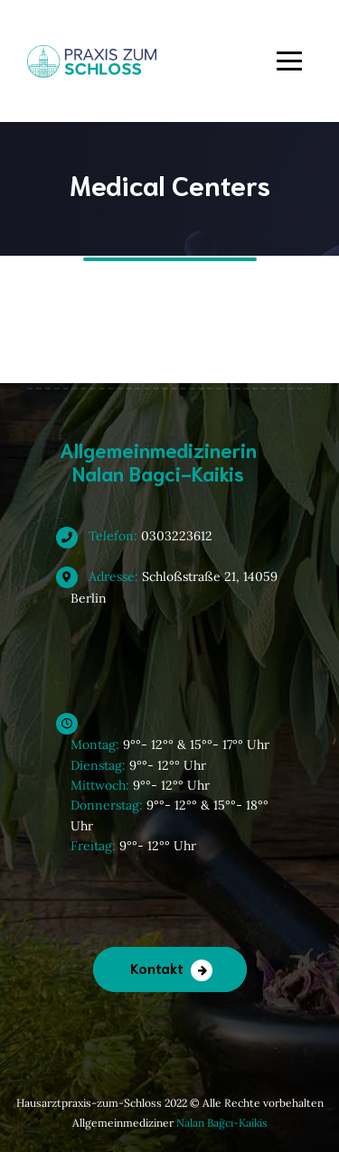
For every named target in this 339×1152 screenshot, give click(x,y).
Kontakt (157, 967)
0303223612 (141, 536)
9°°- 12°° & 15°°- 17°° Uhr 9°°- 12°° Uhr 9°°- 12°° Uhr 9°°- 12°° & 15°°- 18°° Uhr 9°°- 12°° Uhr (170, 784)
